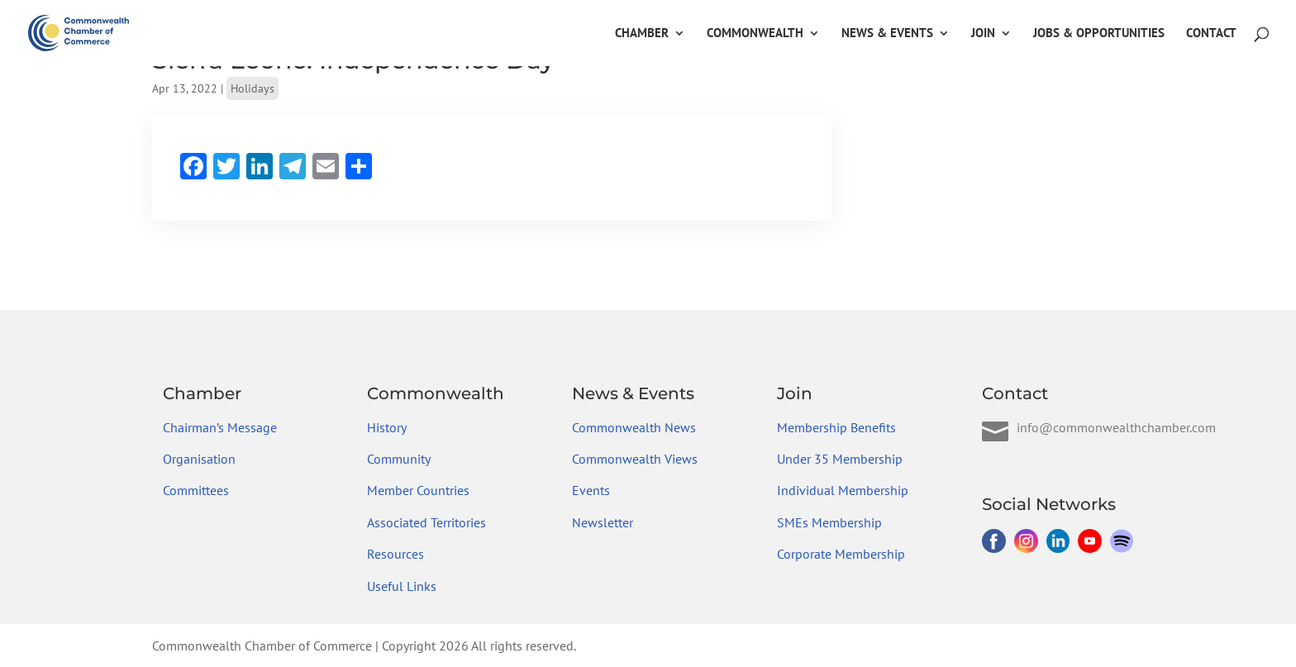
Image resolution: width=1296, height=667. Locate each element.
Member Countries (418, 490)
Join (983, 33)
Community (399, 458)
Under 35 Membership (840, 458)
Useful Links (401, 586)
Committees (196, 490)
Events (591, 490)
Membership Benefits (836, 427)
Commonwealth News (634, 427)
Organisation (199, 458)
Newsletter (602, 522)
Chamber (642, 33)
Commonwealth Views (635, 458)
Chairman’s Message (220, 427)
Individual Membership (842, 490)
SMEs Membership (829, 522)
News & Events (887, 33)
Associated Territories (426, 522)
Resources (395, 554)
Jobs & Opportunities (1099, 33)
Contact (1211, 33)
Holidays (252, 88)
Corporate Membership (841, 554)
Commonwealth (755, 33)
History (387, 427)
